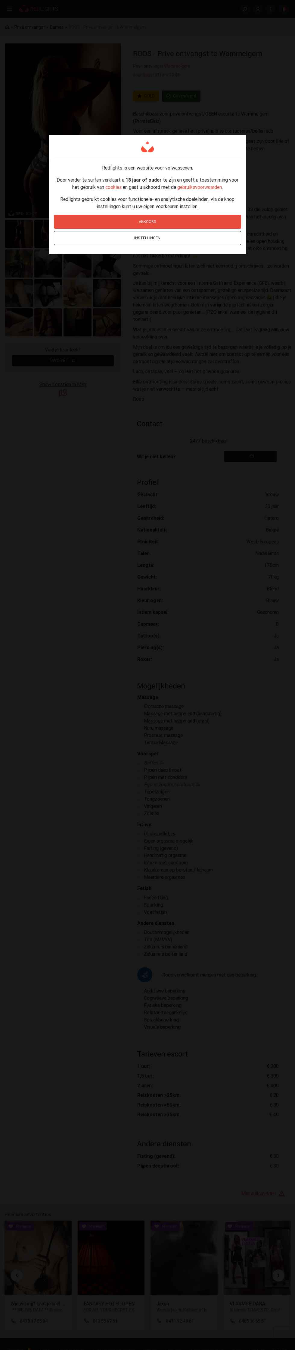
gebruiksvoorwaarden (199, 187)
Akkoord (147, 221)
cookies (113, 187)
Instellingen (147, 237)
